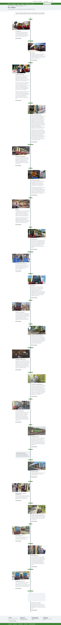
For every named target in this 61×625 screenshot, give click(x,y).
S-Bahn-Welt (27, 3)
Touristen (32, 3)
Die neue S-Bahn (21, 5)
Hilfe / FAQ (22, 617)
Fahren (9, 3)
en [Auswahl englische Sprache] (52, 1)
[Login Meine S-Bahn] (45, 1)
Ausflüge (22, 3)
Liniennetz (13, 3)
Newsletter (45, 617)
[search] (47, 3)
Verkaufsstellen (35, 617)
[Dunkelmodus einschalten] (49, 1)
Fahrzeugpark (16, 5)
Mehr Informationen (18, 38)
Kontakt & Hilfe (40, 1)
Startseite (9, 5)
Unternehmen (35, 1)
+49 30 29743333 (12, 621)
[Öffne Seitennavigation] (52, 4)
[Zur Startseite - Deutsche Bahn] (59, 1)
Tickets (18, 3)
